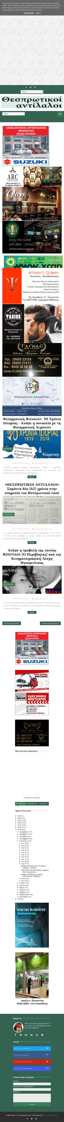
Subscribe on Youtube (32, 1062)
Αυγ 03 (24, 881)
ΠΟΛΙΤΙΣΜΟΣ (10, 584)
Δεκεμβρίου (24, 832)
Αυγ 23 (24, 850)
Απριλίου (23, 890)
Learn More (29, 13)
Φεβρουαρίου (24, 894)
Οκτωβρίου (23, 836)
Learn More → (30, 1030)
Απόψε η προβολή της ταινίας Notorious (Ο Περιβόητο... (32, 875)
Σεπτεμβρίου (24, 839)
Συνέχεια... (32, 477)
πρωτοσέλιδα (28, 798)
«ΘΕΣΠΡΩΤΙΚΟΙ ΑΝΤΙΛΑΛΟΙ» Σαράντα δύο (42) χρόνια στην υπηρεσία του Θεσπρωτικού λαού (32, 488)
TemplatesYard (24, 1115)
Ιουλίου (22, 883)
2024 (20, 818)
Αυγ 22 (24, 852)
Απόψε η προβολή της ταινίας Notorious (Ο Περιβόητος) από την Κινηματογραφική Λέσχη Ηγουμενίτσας (32, 556)
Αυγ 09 (24, 861)
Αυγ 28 (24, 843)
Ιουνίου (22, 885)
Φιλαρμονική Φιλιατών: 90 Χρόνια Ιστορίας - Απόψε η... (33, 867)
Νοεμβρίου (23, 834)
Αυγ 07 (24, 864)
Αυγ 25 (24, 848)
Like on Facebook (32, 1055)
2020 (20, 827)
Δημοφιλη (32, 804)
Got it (38, 13)
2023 (20, 820)
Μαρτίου (22, 892)
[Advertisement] (32, 42)
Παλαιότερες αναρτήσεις (50, 623)
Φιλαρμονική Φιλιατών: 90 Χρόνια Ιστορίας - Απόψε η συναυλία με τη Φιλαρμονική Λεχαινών (32, 423)
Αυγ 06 (24, 878)
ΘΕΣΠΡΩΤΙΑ (9, 514)
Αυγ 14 (24, 857)
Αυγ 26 (24, 845)
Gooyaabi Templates (50, 1115)
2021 (20, 825)
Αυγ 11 (24, 859)
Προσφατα (21, 804)
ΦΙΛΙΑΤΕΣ (9, 449)
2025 (20, 816)
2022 (20, 823)
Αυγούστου (24, 841)
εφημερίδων (37, 798)
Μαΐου (22, 888)
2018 (20, 899)
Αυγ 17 (24, 855)
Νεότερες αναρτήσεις (11, 623)
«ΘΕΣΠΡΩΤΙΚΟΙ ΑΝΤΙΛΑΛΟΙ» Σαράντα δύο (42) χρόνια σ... (35, 871)
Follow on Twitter (32, 1048)
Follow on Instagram (32, 1068)
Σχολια (43, 804)
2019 (20, 829)
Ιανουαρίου (23, 897)
